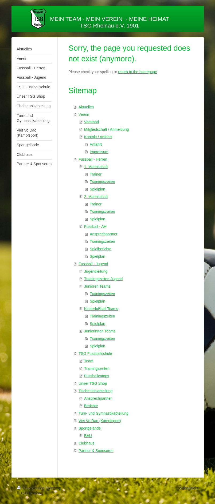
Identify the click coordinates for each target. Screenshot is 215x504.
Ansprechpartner (104, 234)
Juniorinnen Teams (99, 331)
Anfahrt (96, 144)
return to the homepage (137, 72)
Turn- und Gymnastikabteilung (103, 413)
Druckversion (31, 488)
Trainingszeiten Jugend (103, 279)
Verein (84, 114)
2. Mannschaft (96, 197)
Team (88, 361)
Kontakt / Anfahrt (98, 137)
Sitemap (54, 488)
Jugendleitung (95, 271)
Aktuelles (86, 107)
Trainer (95, 174)
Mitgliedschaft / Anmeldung (106, 129)
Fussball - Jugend (93, 264)
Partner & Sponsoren (96, 451)
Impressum (99, 152)
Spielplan (97, 189)
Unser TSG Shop (93, 383)
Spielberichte (100, 249)
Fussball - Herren (93, 159)
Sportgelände (90, 428)
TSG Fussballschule (95, 353)
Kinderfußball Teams (101, 309)
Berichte (91, 406)
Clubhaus (86, 443)
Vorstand (91, 122)
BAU (88, 436)
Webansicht (188, 488)
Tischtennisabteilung (95, 391)
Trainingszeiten (102, 182)
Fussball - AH (95, 226)
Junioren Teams (97, 286)
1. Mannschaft (96, 167)
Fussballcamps (96, 376)
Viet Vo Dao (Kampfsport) (100, 421)
